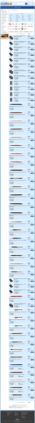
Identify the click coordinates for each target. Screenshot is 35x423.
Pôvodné (31, 31)
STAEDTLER (23, 19)
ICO (22, 15)
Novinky (9, 7)
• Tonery (2, 29)
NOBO (10, 17)
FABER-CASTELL (12, 15)
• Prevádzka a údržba (4, 20)
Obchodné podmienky (24, 413)
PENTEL (17, 18)
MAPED (23, 16)
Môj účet (6, 7)
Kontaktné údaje (16, 413)
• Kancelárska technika (4, 17)
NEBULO (29, 16)
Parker (23, 17)
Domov (3, 7)
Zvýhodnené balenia (15, 7)
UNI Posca (23, 20)
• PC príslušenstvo (3, 26)
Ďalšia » (29, 33)
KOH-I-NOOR (29, 15)
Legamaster (17, 16)
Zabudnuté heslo (23, 417)
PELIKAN (29, 17)
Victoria (11, 21)
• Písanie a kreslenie (14, 10)
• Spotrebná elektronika (4, 32)
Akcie (12, 7)
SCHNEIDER (29, 19)
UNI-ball (17, 20)
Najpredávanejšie (26, 31)
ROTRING (11, 19)
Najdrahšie (16, 31)
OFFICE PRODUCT (18, 17)
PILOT (23, 18)
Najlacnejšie (11, 31)
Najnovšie (21, 31)
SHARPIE (17, 19)
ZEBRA (29, 20)
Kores (10, 16)
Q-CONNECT (29, 18)
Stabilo (11, 20)
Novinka (8, 414)
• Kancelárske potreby (4, 11)
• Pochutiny (2, 23)
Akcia (8, 415)
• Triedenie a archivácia (4, 12)
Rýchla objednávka (19, 7)
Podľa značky (21, 13)
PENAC (11, 18)
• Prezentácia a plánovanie (4, 14)
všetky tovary (17, 21)
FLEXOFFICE (17, 15)
